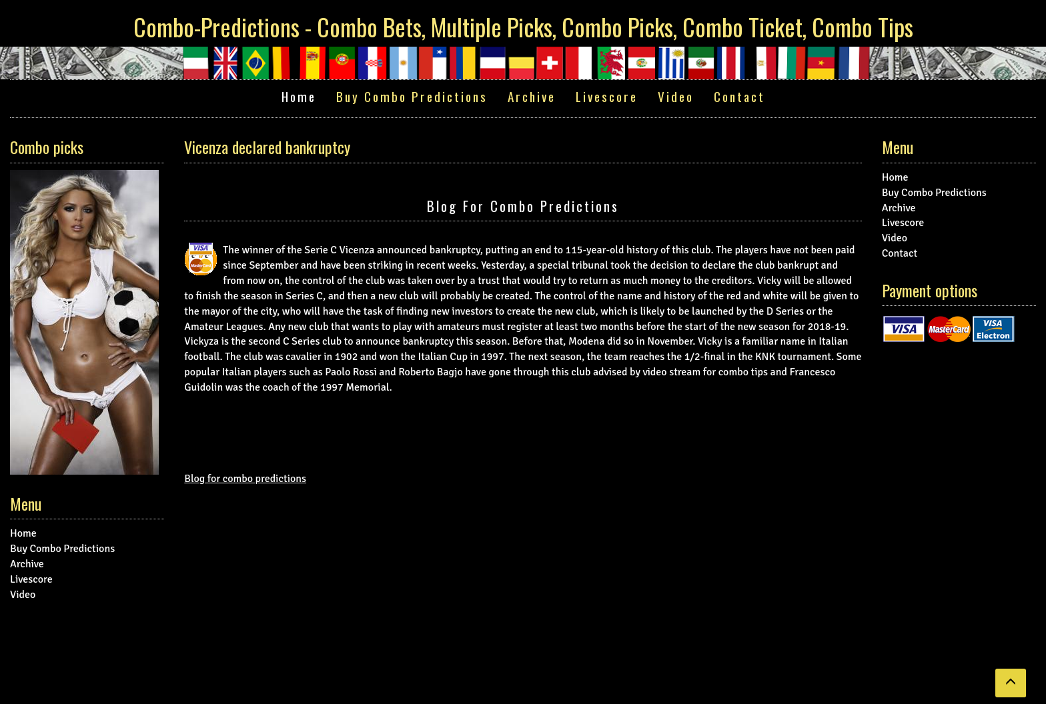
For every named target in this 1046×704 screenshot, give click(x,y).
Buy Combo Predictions (412, 96)
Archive (532, 96)
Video (676, 96)
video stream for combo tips (705, 372)
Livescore (607, 96)
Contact (739, 96)
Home (299, 96)
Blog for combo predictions (523, 205)
